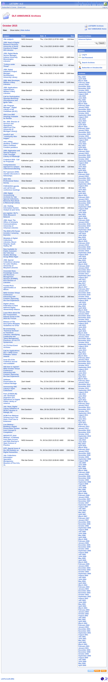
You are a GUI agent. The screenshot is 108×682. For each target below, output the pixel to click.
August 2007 (83, 507)
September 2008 (84, 482)
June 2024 (82, 121)
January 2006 (83, 543)
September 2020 (84, 207)
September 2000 (84, 656)
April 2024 (82, 125)
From (23, 36)
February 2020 (83, 220)
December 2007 (84, 499)
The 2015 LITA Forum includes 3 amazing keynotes (11, 233)
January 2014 (83, 360)
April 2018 (82, 262)
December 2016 (84, 293)
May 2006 (82, 535)
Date (42, 36)
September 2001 (84, 633)
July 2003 (82, 600)
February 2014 (83, 358)
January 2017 (83, 291)
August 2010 (83, 438)
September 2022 (84, 161)
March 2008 (82, 493)
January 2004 (83, 589)
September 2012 (84, 390)
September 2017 (84, 276)
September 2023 (84, 138)
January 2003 (83, 612)
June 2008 (82, 488)
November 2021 (84, 180)
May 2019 (82, 237)
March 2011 (82, 425)
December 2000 (84, 650)
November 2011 (84, 409)
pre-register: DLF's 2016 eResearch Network (10, 215)
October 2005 (83, 549)
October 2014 (83, 342)
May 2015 (82, 329)
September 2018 (84, 253)
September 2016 (84, 299)
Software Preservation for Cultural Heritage (10, 381)
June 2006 (82, 533)
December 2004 (84, 568)
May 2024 (82, 123)
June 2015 (82, 327)
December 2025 (84, 86)
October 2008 (83, 480)
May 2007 (82, 512)
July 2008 (82, 486)
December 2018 (84, 247)
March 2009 (82, 470)
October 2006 (83, 526)
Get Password (87, 58)
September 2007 (84, 505)
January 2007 (83, 520)
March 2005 (82, 562)
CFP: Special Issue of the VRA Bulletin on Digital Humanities (11, 450)
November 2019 (84, 226)
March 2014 (82, 356)
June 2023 (82, 144)
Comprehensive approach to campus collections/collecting (11, 167)
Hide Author (25, 30)
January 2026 (83, 85)
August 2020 (83, 209)
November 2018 (84, 249)
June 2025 (82, 98)
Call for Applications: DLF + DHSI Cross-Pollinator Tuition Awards (11, 353)
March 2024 (82, 127)
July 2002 (82, 618)
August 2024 (83, 117)
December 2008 (84, 476)
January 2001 (83, 648)
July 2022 (82, 165)
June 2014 (82, 350)
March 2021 (82, 195)
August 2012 (83, 392)
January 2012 (83, 405)
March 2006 (82, 539)
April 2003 (82, 606)
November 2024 (84, 111)
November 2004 (84, 570)
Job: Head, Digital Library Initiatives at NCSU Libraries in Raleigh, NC (11, 409)
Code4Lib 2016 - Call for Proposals (11, 161)
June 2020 (82, 213)
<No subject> (8, 39)
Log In (84, 55)
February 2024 (83, 128)
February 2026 (83, 83)
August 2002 (83, 616)
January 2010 (83, 451)
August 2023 (83, 140)
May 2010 (82, 444)
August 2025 (83, 94)
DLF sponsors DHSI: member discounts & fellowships (11, 174)
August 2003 (83, 598)
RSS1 (97, 671)
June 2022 (82, 167)
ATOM (90, 671)
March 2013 (82, 379)
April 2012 (82, 400)
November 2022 (84, 157)
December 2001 (84, 629)
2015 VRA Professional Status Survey (11, 181)
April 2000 (82, 665)
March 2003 (82, 608)
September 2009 (84, 459)
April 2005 (82, 560)
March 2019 (82, 241)
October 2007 (83, 503)
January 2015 (83, 337)
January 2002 (83, 627)
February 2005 (83, 564)
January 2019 (83, 245)
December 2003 (84, 591)
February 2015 (83, 335)
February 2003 (83, 610)
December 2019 (84, 224)
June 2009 (82, 465)
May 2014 (82, 352)
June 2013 (82, 373)
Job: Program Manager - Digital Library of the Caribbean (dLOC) (10, 108)
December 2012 (84, 384)
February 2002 (83, 625)
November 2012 (84, 386)
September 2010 (84, 436)
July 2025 (82, 96)
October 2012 (83, 388)
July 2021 (82, 188)
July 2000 (82, 660)
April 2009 (82, 469)
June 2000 (82, 661)
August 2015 (83, 323)
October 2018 (83, 251)
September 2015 (84, 321)
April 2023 (82, 148)
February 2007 (83, 518)
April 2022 (82, 171)
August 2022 (83, 163)
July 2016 (82, 302)
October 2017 (83, 274)
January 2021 (83, 199)
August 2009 (83, 461)
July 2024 (82, 119)
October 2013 (83, 365)
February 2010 (83, 449)
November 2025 (84, 88)
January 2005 (83, 566)
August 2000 (83, 658)
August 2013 (83, 369)
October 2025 (83, 90)
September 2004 (84, 574)
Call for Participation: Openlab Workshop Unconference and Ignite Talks (11, 99)
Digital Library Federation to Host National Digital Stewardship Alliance (11, 306)
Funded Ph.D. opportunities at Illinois (9, 288)
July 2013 (82, 371)
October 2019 (83, 228)
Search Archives (84, 36)
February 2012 (83, 404)
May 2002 (82, 619)
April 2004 (82, 583)
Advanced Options (85, 39)
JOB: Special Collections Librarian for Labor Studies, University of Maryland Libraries (11, 264)
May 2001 (82, 640)
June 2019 (82, 235)
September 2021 (84, 184)
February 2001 (83, 646)
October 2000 (83, 654)
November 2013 (84, 363)
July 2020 (82, 211)
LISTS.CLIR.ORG (7, 679)
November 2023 (84, 134)
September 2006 (84, 528)
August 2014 (83, 346)
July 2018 (82, 256)
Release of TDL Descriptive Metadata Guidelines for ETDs (11, 324)
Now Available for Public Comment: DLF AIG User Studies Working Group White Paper (10, 253)
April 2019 (82, 239)
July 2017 (82, 279)
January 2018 (83, 268)
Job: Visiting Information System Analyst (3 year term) (11, 208)
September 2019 (84, 230)
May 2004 (82, 581)
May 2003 (82, 604)
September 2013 (84, 367)
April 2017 (82, 285)
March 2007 (82, 516)
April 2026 (82, 79)
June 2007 (82, 511)
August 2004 (83, 576)
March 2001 (82, 644)
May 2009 (82, 467)
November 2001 (84, 631)
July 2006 (82, 532)
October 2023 (83, 136)
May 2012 (82, 398)
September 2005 (84, 551)
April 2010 (82, 446)
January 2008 (83, 497)
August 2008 (83, 484)
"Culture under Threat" (9, 65)
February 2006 (83, 541)
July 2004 (82, 577)
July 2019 (82, 234)
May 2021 (82, 192)
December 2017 (84, 270)
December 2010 (84, 430)
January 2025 (83, 107)
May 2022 (82, 169)
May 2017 (82, 283)
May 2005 (82, 558)
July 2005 (82, 555)
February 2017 (83, 289)
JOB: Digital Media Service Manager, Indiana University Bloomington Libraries (10, 57)
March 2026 (82, 81)
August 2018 (83, 255)
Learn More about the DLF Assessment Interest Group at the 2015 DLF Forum (11, 315)
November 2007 (84, 501)
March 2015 (82, 333)
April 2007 (82, 514)
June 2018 (82, 258)
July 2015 (82, 325)
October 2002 (83, 614)
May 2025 (82, 100)
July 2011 (82, 417)
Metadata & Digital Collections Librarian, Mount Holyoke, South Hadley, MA (10, 242)
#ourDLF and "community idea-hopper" (10, 136)
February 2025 (83, 106)
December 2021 (84, 178)
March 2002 (82, 623)
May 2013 (82, 375)
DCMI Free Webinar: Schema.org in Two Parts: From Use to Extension (11, 418)
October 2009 (83, 457)
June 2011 (82, 419)
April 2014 (82, 354)
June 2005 (82, 556)
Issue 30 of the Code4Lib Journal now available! (10, 361)
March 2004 (82, 585)
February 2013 (83, 381)
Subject (6, 36)
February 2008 (83, 495)
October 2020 (83, 205)
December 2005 (84, 545)
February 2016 (83, 312)
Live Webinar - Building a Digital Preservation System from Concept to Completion (11, 428)
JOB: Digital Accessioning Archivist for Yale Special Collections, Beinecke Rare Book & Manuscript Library (11, 198)
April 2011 (82, 423)
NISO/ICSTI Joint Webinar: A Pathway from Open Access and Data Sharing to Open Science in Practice (11, 440)
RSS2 (103, 671)
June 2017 (82, 281)
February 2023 (83, 151)
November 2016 (84, 295)
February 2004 (83, 587)
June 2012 (82, 396)
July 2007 (82, 509)
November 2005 (84, 547)
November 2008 (84, 478)
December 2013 (84, 362)
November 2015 (84, 318)
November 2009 (84, 455)
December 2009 (84, 453)
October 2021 (83, 182)
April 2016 (82, 308)
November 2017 (84, 272)
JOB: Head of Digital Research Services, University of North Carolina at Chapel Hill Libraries (11, 46)
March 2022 (82, 172)
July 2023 (82, 142)
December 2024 (84, 109)
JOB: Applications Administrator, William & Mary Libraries (10, 90)
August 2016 (83, 300)
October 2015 (83, 320)
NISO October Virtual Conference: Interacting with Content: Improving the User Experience (11, 296)
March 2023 (82, 150)
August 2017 (83, 278)
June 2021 (82, 190)
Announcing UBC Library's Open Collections (10, 388)
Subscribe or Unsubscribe (92, 68)
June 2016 (82, 304)
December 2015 (84, 316)
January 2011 (83, 428)
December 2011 (84, 407)
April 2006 (82, 537)
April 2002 (82, 621)
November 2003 (84, 593)
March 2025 (82, 104)
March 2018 (82, 264)
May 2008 (82, 490)
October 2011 (83, 411)
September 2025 (84, 92)
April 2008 (82, 491)
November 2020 (84, 203)
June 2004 (82, 579)
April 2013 (82, 377)
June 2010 (82, 442)
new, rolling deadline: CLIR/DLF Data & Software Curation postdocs (11, 144)
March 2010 (82, 448)
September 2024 (84, 115)
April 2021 (82, 193)
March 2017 (82, 287)
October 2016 (83, 297)
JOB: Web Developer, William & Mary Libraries (11, 82)
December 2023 (84, 132)
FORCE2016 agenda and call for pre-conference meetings (11, 188)
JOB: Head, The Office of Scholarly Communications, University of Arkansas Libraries (10, 224)
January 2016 (83, 314)
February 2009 (83, 472)
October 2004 (83, 572)
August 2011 (83, 415)
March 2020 (82, 218)
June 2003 (82, 602)
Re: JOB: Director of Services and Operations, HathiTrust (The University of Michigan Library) (11, 126)
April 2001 (82, 642)
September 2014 (84, 344)
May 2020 (82, 214)
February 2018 (83, 266)
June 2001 (82, 639)
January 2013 (83, 383)
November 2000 (84, 652)
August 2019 (83, 232)
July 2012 (82, 394)
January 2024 (83, 130)
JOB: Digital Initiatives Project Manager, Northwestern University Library (10, 73)
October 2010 (83, 434)
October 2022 (83, 159)
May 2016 (82, 306)
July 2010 (82, 440)
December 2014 (84, 339)
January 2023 (83, 153)
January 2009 (83, 474)
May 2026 (82, 77)
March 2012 (82, 402)
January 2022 (83, 176)
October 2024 (83, 113)
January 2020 (83, 222)
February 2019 (83, 243)
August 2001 (83, 635)
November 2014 (84, 341)
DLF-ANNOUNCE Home (97, 29)
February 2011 (83, 427)
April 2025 (82, 102)
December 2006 (84, 522)
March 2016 (82, 310)
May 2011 (82, 421)
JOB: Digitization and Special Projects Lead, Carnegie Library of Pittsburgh (11, 153)
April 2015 (82, 331)
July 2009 (82, 463)
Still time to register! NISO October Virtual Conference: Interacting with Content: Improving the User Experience (11, 371)
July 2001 (82, 637)
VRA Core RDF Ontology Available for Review (10, 116)
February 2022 (83, 174)
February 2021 (83, 197)
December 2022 (84, 155)
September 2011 (84, 413)
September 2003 (84, 597)
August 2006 (83, 530)
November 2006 (84, 524)
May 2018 (82, 260)
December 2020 (84, 201)
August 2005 (83, 553)
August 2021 (83, 186)
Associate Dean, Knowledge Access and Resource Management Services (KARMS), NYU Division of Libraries (10, 276)
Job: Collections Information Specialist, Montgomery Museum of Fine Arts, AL (11, 460)
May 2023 (82, 146)
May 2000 (82, 663)
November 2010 (84, 432)
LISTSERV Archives (95, 26)
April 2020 (82, 216)
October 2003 (83, 595)
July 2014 (82, 348)
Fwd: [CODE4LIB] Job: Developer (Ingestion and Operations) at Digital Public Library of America (11, 398)
